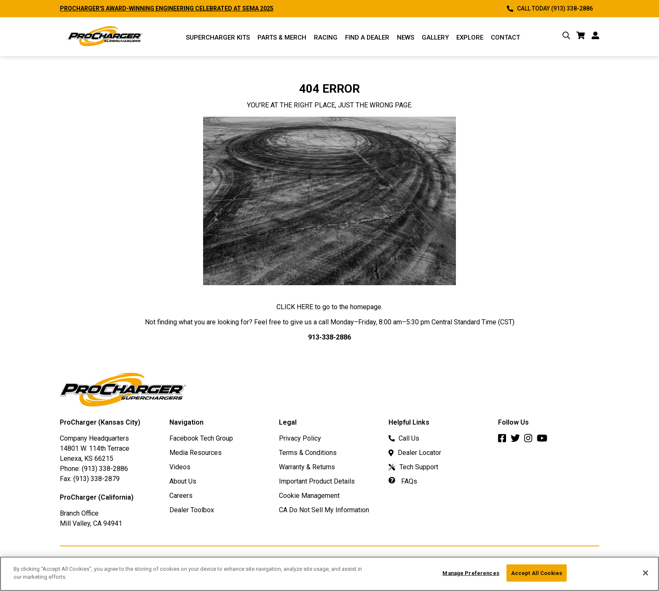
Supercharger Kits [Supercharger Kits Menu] (218, 37)
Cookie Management (309, 496)
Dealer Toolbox (191, 510)
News (405, 37)
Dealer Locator (414, 453)
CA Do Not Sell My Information (324, 510)
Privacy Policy (300, 438)
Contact (505, 37)
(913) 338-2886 (105, 469)
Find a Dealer (367, 37)
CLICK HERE (294, 307)
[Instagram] (530, 440)
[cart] (580, 37)
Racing (326, 37)
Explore (469, 37)
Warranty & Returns (307, 467)
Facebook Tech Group (201, 438)
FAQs (402, 481)
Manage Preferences (470, 576)
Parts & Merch (281, 37)
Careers (181, 496)
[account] (595, 37)
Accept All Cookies (536, 576)
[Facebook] (504, 440)
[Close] (645, 576)
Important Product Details (317, 481)
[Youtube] (544, 440)
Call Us (403, 438)
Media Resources (195, 453)
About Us (182, 481)
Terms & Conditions (308, 453)
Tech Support (413, 467)
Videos (179, 467)
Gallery (435, 37)
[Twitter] (517, 440)
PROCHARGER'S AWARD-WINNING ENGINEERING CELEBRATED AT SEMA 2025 (166, 8)
